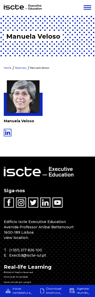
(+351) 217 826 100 (25, 250)
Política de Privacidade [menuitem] (16, 277)
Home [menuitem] (7, 67)
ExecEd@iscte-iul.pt (27, 255)
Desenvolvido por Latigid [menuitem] (17, 282)
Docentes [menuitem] (21, 67)
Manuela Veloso (39, 67)
